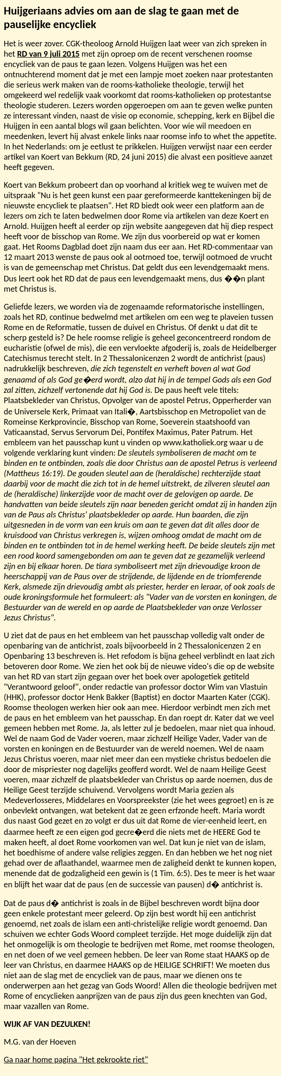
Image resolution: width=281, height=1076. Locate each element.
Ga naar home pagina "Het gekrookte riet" (76, 1059)
